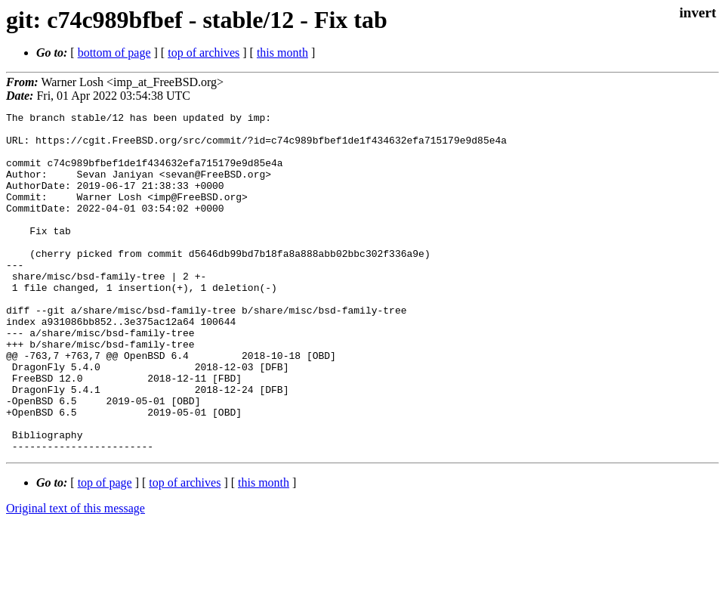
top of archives (203, 52)
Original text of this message (75, 576)
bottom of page (114, 52)
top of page (105, 550)
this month (282, 52)
